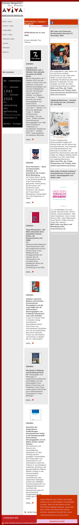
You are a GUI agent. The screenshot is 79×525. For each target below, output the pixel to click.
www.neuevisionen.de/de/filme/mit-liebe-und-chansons (64, 93)
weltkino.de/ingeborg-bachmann (63, 165)
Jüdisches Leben (8, 39)
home (36, 523)
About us (5, 52)
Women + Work (7, 26)
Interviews (6, 47)
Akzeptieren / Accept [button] (57, 521)
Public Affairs (7, 30)
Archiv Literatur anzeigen (36, 512)
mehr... (28, 139)
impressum (20, 523)
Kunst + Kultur (7, 34)
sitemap (12, 523)
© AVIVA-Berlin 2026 (10, 518)
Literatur (5, 43)
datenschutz (28, 523)
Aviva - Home (7, 21)
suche (6, 523)
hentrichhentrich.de (58, 229)
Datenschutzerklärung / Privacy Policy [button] (54, 515)
